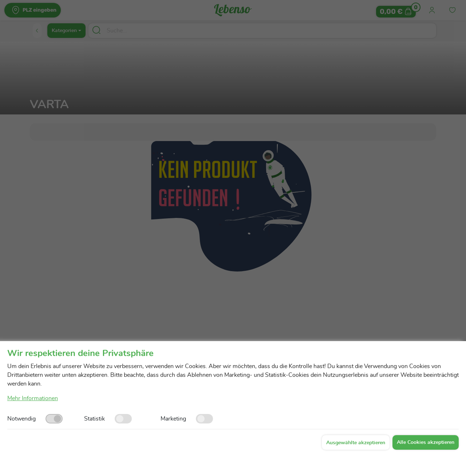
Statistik (94, 419)
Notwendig (21, 419)
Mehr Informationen (32, 398)
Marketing (173, 419)
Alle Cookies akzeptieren (425, 442)
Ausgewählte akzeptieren (355, 442)
